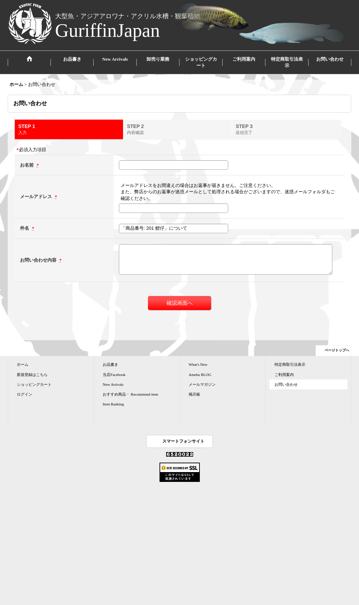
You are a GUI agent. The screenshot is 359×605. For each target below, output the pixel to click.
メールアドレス (36, 196)
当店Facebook (114, 374)
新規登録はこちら (32, 374)
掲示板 (194, 394)
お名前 (27, 165)
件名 (25, 228)
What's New (198, 364)
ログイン (24, 394)
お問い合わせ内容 (38, 260)
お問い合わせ (286, 384)
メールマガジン (202, 384)
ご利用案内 (284, 374)
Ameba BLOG (200, 374)
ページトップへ (337, 350)
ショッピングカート (34, 384)
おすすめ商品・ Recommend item (130, 394)
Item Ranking (113, 404)
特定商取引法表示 (290, 364)
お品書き (110, 364)
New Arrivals (113, 384)
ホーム (22, 364)
